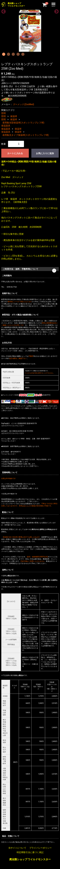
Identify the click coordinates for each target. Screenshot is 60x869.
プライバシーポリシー (40, 848)
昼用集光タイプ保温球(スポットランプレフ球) (25, 135)
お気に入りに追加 (45, 153)
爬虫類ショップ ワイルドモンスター (30, 859)
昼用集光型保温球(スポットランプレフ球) (23, 122)
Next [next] (55, 10)
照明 (3, 113)
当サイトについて (17, 848)
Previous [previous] (2, 10)
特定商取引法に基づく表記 (30, 852)
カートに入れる (15, 153)
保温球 (13, 116)
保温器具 (5, 125)
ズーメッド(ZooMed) (23, 104)
